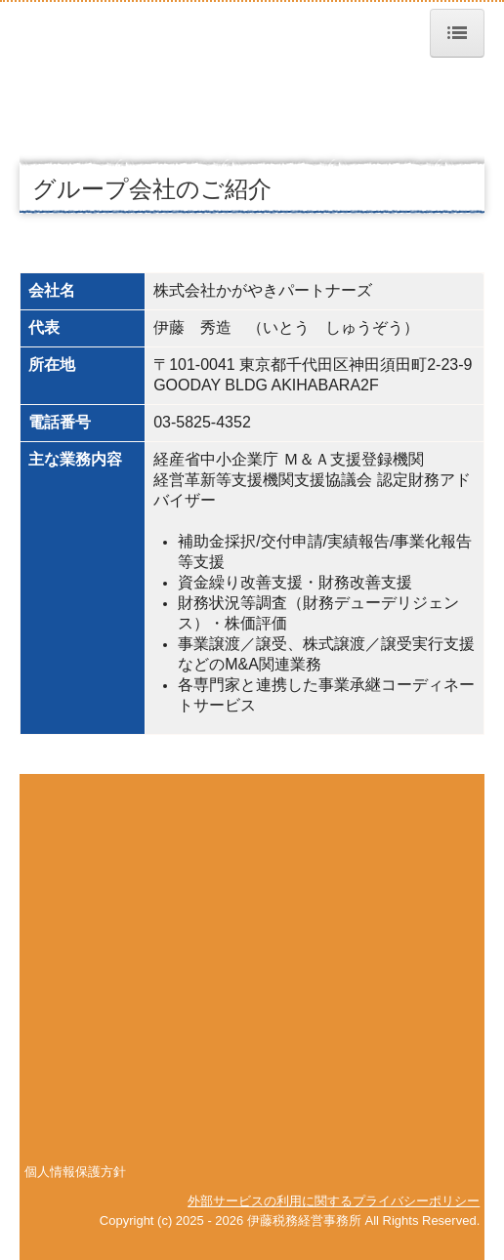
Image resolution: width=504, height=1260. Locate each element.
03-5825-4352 (202, 422)
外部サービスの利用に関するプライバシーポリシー (334, 1201)
